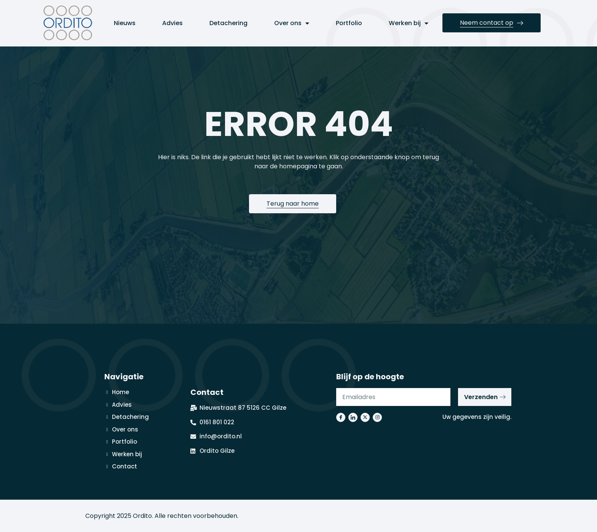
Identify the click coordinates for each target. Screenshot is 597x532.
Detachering (228, 23)
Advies (172, 23)
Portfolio (349, 23)
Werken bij (408, 23)
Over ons (291, 23)
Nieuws (125, 23)
